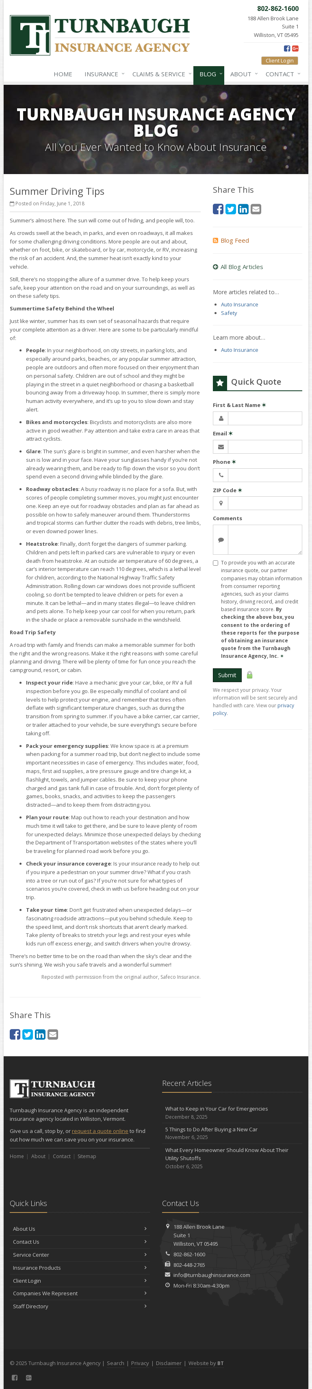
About (242, 73)
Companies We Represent (80, 1293)
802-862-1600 (189, 1254)
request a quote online (100, 1131)
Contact (281, 73)
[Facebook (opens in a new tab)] (287, 48)
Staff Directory (80, 1306)
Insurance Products (80, 1267)
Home (63, 74)
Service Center (80, 1254)
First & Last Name (239, 405)
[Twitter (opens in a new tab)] (27, 1034)
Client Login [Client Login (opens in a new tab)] (280, 60)
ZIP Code (227, 490)
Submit (227, 675)
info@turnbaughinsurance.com (211, 1275)
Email (223, 433)
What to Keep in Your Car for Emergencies (232, 1113)
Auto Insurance (239, 304)
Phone (224, 461)
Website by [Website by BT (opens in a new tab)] (206, 1363)
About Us (80, 1228)
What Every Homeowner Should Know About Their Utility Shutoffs (232, 1158)
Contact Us (80, 1241)
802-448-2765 (189, 1264)
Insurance (102, 73)
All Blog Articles (238, 267)
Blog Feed (231, 240)
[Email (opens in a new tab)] (53, 1034)
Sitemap (87, 1156)
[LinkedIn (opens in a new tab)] (40, 1034)
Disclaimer (169, 1363)
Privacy (140, 1363)
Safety (229, 313)
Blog (209, 73)
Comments (227, 518)
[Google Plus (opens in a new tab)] (295, 48)
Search (115, 1363)
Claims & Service (160, 73)
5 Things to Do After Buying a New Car (232, 1133)
